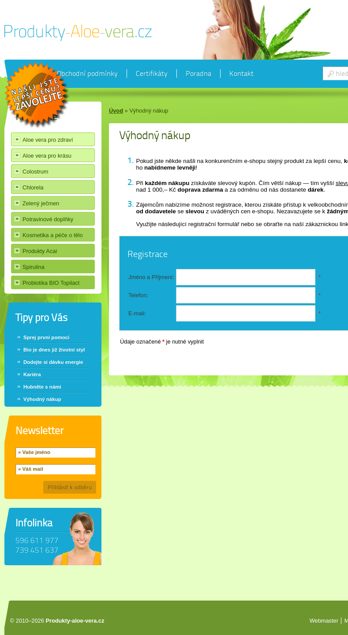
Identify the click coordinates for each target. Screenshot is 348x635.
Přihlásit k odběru (70, 487)
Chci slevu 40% (37, 95)
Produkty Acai (39, 251)
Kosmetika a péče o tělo (52, 235)
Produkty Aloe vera (78, 32)
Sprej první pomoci (46, 337)
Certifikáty (152, 73)
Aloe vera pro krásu (46, 155)
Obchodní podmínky (87, 73)
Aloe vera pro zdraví (47, 139)
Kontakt (241, 73)
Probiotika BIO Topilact (50, 283)
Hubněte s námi (42, 386)
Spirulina (33, 267)
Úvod (116, 110)
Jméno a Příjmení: (151, 277)
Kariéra (32, 374)
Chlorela (33, 187)
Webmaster (324, 620)
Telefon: (138, 295)
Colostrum (35, 171)
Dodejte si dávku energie (53, 362)
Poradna (198, 73)
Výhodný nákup (42, 399)
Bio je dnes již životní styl (54, 349)
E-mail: (137, 313)
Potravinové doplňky (47, 219)
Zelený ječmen (40, 203)
